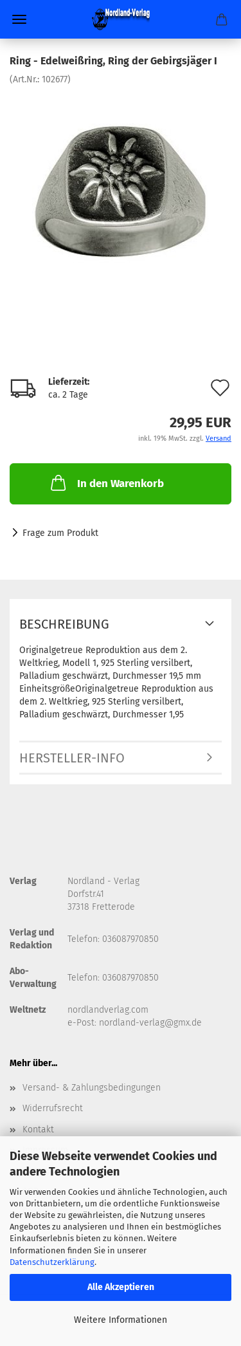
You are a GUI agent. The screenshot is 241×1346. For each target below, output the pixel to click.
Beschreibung (64, 624)
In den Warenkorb (106, 482)
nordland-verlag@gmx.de (150, 1022)
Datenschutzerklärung (52, 1262)
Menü (19, 19)
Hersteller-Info (72, 758)
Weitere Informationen (120, 1319)
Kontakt (38, 1129)
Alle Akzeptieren (120, 1287)
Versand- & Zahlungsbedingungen (91, 1087)
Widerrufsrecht (52, 1108)
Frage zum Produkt (60, 533)
